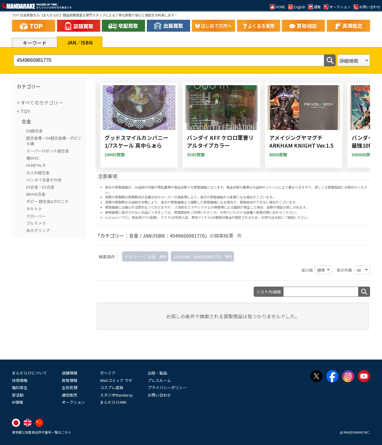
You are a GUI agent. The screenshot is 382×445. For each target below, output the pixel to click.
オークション (73, 402)
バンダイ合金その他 (43, 180)
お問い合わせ (159, 395)
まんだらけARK (113, 402)
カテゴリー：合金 (139, 256)
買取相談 (180, 212)
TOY (24, 111)
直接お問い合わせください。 (277, 212)
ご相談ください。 (297, 217)
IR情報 (17, 402)
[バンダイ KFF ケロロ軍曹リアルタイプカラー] (221, 125)
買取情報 (69, 380)
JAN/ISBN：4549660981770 (197, 256)
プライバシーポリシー (167, 387)
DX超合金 (34, 131)
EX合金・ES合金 (40, 187)
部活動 (18, 395)
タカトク (34, 209)
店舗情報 (69, 373)
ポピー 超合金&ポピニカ (47, 201)
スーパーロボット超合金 (47, 151)
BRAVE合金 (35, 194)
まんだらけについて (29, 373)
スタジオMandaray (116, 395)
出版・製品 (157, 373)
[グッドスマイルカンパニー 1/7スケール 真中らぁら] (139, 125)
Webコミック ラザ (116, 380)
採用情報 (19, 380)
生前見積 (69, 387)
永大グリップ (38, 230)
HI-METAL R (35, 165)
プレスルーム (159, 380)
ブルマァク (36, 223)
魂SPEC (32, 158)
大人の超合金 (38, 172)
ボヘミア (107, 373)
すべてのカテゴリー (41, 102)
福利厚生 (19, 387)
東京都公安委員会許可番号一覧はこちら (41, 432)
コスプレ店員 (111, 387)
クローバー (36, 216)
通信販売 (69, 395)
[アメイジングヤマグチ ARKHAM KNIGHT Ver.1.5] (304, 125)
